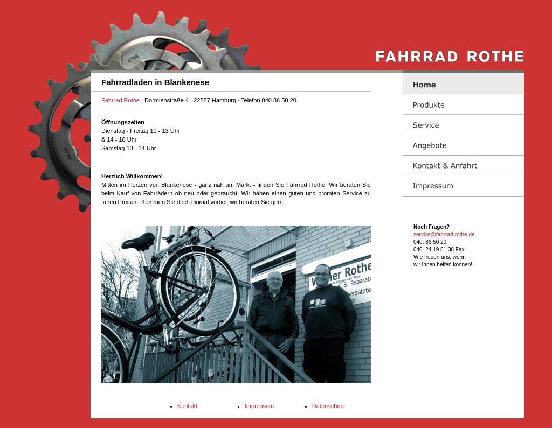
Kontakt (187, 406)
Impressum (259, 406)
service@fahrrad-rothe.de (444, 234)
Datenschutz (328, 406)
